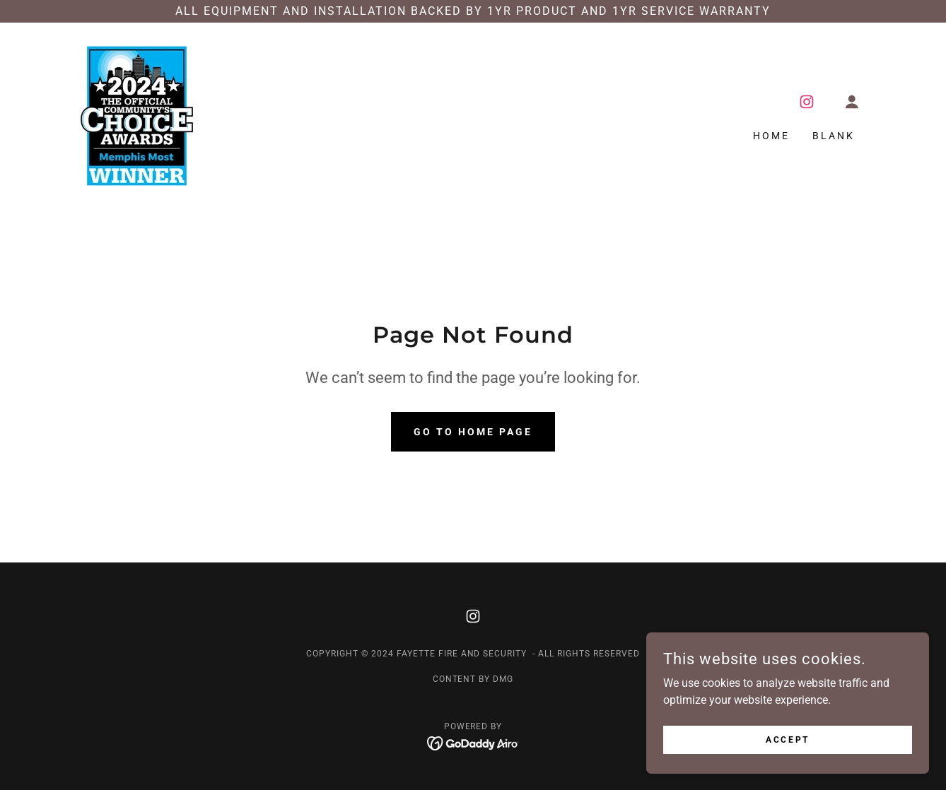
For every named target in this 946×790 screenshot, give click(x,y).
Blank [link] (833, 135)
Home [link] (771, 135)
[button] (852, 102)
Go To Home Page (473, 431)
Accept (787, 739)
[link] (137, 115)
